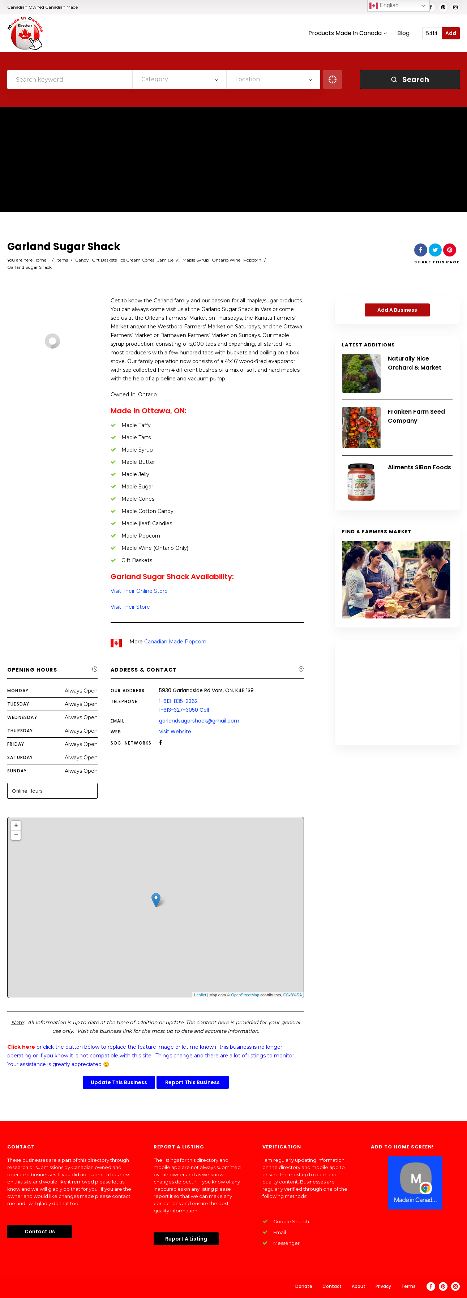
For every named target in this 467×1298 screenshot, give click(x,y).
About (358, 1286)
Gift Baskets (104, 260)
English (384, 5)
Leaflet (200, 995)
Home (40, 260)
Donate (303, 1286)
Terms (408, 1286)
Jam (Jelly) (168, 260)
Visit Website (175, 731)
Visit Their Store (130, 607)
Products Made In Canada (347, 33)
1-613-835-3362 (178, 701)
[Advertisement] (233, 161)
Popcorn (252, 260)
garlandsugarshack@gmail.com (199, 720)
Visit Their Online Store (139, 591)
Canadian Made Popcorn (175, 641)
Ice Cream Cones (137, 260)
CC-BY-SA (292, 995)
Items (62, 260)
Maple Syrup (196, 260)
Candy (82, 260)
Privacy (383, 1286)
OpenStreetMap (245, 995)
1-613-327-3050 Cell (184, 709)
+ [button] (16, 825)
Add (450, 33)
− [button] (16, 835)
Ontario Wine (226, 260)
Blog (403, 33)
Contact (332, 1286)
